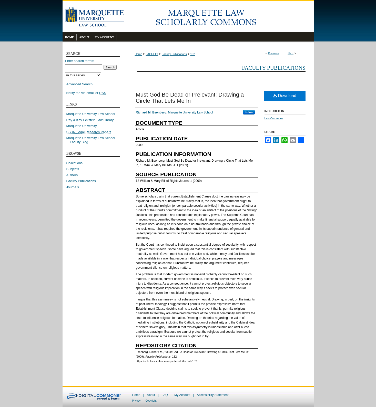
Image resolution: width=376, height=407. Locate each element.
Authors (72, 175)
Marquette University (81, 126)
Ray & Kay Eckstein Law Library (90, 120)
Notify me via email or (86, 93)
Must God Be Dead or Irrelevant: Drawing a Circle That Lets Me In (190, 97)
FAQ (164, 395)
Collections (74, 163)
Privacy (136, 400)
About (151, 395)
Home (138, 54)
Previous (273, 53)
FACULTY (152, 54)
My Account (182, 395)
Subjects (72, 169)
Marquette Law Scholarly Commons (219, 16)
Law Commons (274, 118)
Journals (72, 187)
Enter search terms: (79, 61)
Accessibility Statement (212, 395)
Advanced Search (79, 84)
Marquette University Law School (90, 114)
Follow (249, 112)
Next (290, 53)
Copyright (151, 400)
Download (284, 95)
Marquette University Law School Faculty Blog (92, 140)
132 (192, 54)
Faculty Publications (174, 54)
